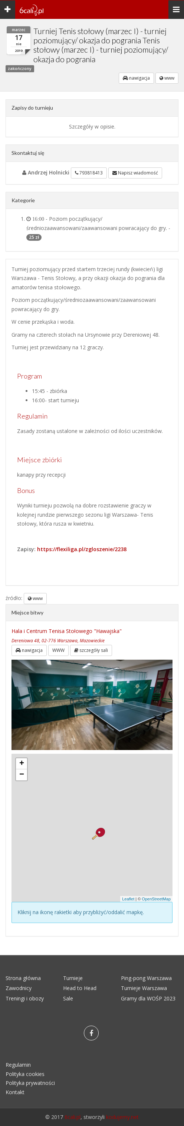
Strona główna (23, 978)
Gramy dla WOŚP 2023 (148, 998)
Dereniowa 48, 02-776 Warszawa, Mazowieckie (58, 640)
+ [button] (21, 763)
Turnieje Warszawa (144, 988)
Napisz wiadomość (135, 173)
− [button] (21, 774)
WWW (58, 650)
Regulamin (18, 1064)
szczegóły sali (91, 650)
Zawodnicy (19, 988)
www (167, 78)
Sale (68, 998)
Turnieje (73, 978)
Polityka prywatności (30, 1082)
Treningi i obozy (25, 998)
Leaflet (128, 899)
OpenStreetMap (156, 899)
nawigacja (136, 78)
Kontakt (15, 1092)
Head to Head (79, 988)
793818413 (89, 173)
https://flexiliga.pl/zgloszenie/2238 (81, 549)
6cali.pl (72, 1116)
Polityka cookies (25, 1073)
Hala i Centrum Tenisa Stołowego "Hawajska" (67, 630)
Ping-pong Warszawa (146, 978)
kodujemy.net (122, 1116)
